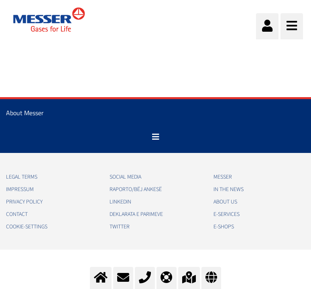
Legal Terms (21, 177)
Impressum (20, 189)
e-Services (226, 214)
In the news (228, 189)
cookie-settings (26, 227)
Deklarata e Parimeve (136, 214)
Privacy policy (24, 202)
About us (225, 202)
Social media (125, 177)
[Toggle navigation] (156, 137)
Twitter (120, 227)
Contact (17, 214)
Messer (222, 177)
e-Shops (223, 227)
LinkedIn (120, 202)
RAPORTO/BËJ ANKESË (136, 189)
